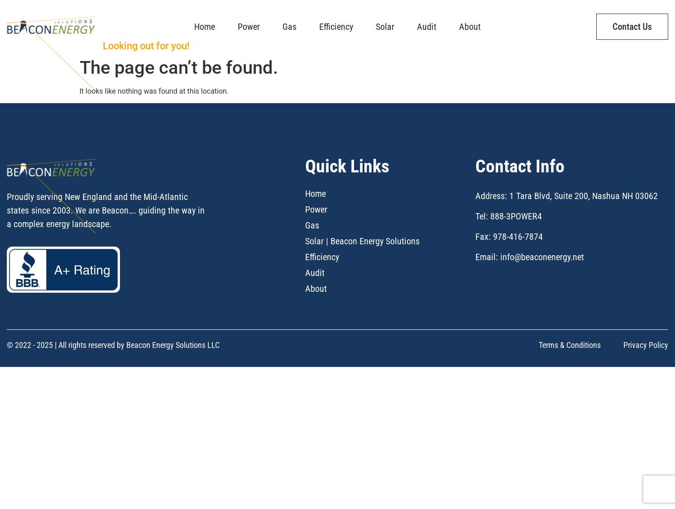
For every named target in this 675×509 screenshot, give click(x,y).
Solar (385, 20)
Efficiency (336, 20)
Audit (426, 20)
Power (249, 20)
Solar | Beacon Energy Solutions (362, 305)
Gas (289, 20)
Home (204, 20)
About (470, 20)
